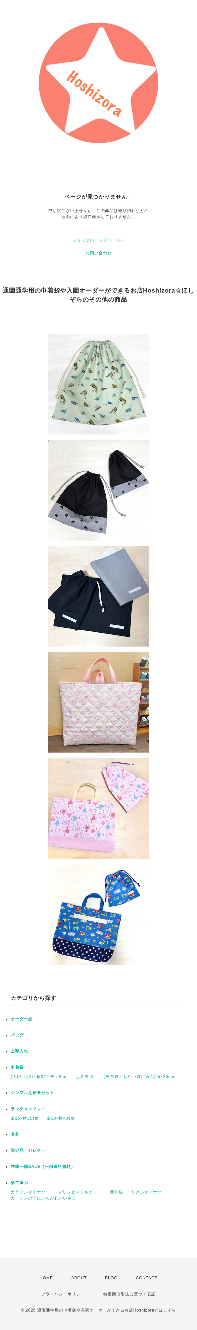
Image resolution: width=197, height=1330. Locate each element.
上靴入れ (19, 1051)
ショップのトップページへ (98, 240)
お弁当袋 (84, 1076)
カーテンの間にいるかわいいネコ (43, 1198)
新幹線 (116, 1192)
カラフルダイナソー (30, 1192)
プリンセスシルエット (80, 1192)
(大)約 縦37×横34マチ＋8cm (39, 1076)
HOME (46, 1278)
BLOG (111, 1278)
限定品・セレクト (28, 1150)
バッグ (17, 1035)
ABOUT (79, 1278)
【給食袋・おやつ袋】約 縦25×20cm (137, 1076)
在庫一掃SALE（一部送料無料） (43, 1166)
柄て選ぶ (19, 1182)
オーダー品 (22, 1019)
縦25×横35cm (25, 1118)
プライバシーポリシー (63, 1294)
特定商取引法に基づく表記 (129, 1294)
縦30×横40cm (61, 1118)
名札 (15, 1134)
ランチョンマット (28, 1109)
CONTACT (146, 1278)
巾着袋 (17, 1067)
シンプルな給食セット (32, 1092)
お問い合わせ (99, 253)
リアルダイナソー (148, 1192)
